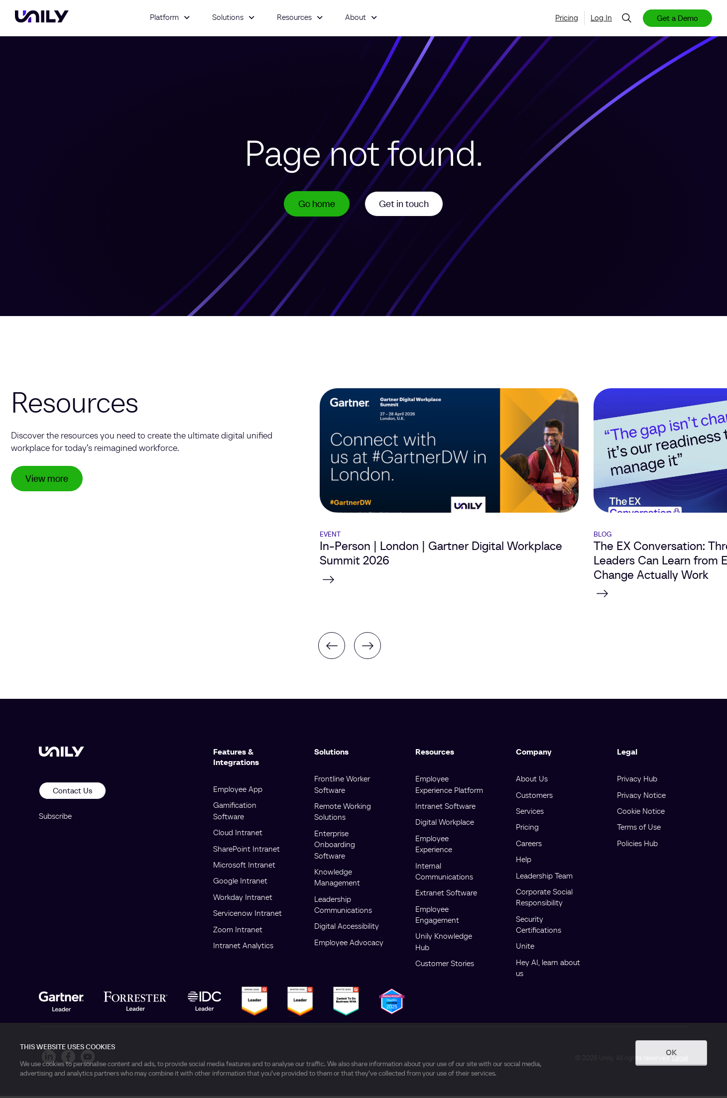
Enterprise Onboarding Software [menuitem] (334, 846)
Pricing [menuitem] (566, 17)
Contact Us (72, 792)
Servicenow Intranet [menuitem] (247, 915)
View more (48, 480)
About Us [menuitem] (532, 780)
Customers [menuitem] (534, 796)
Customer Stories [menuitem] (444, 965)
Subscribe (55, 817)
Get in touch (405, 204)
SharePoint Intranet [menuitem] (246, 850)
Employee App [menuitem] (237, 790)
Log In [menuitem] (601, 17)
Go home (315, 204)
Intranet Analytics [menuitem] (243, 947)
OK (671, 1052)
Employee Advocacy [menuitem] (348, 944)
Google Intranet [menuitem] (240, 882)
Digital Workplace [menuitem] (444, 824)
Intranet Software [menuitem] (445, 807)
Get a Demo (677, 18)
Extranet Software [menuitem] (446, 894)
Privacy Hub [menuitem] (637, 780)
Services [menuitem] (530, 812)
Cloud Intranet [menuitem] (237, 834)
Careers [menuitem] (529, 845)
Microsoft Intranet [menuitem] (244, 866)
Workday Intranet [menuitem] (242, 898)
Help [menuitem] (523, 861)
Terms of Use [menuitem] (639, 829)
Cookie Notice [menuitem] (641, 812)
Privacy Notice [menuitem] (641, 796)
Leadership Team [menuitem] (544, 877)
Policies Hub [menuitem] (637, 845)
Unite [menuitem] (525, 948)
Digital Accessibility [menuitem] (346, 928)
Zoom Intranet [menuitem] (237, 931)
